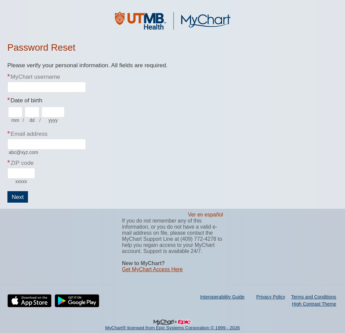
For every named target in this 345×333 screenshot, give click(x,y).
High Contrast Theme (314, 304)
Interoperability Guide (222, 297)
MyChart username (35, 76)
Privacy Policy (270, 297)
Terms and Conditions (313, 297)
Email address (29, 133)
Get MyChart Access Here (152, 269)
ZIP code (22, 162)
